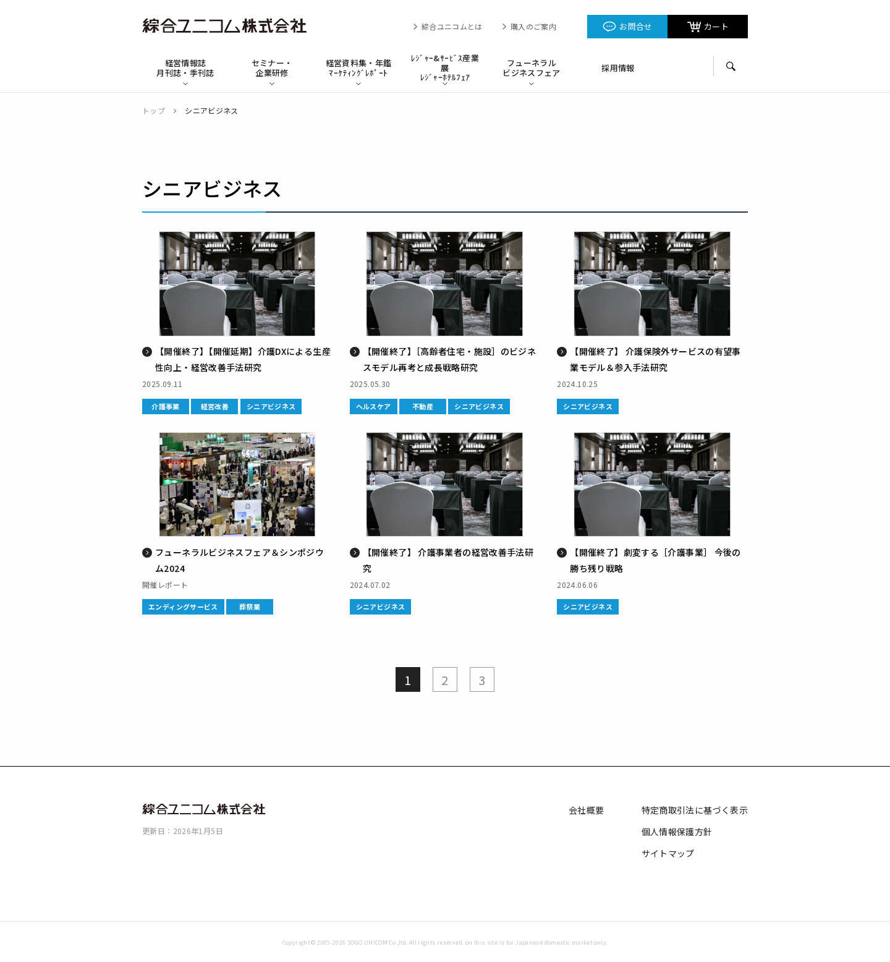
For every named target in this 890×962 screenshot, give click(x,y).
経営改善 (215, 406)
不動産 (422, 406)
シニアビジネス (271, 406)
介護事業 (165, 406)
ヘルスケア (373, 406)
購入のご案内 (533, 27)
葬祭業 (249, 606)
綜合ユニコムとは (452, 27)
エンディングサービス (183, 606)
